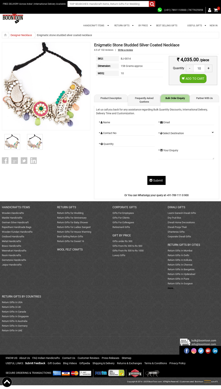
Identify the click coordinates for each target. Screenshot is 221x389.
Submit (156, 180)
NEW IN (214, 25)
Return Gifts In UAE (12, 330)
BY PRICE (142, 25)
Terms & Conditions (155, 363)
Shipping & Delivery (104, 363)
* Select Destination (171, 133)
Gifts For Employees (123, 213)
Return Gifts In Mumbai (180, 250)
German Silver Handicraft (15, 222)
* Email (164, 122)
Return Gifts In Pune (178, 278)
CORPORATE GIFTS (124, 207)
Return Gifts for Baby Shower (72, 222)
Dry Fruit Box (174, 217)
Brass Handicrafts (11, 245)
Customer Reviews (88, 357)
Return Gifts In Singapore (15, 316)
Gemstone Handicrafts (14, 260)
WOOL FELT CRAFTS (70, 249)
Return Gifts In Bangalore (181, 269)
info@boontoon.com (204, 344)
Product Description (111, 98)
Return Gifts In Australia (14, 321)
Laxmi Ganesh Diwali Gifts (182, 213)
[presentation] (127, 168)
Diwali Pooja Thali (177, 227)
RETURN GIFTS (121, 25)
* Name (104, 122)
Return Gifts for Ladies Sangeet (74, 227)
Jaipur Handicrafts (12, 264)
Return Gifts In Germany (15, 325)
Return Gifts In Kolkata (180, 260)
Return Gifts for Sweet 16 (70, 241)
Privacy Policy (177, 363)
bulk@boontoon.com (203, 340)
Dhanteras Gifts (176, 231)
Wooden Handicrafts (13, 213)
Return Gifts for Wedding (70, 213)
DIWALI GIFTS (176, 207)
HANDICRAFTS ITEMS (16, 207)
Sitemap (126, 357)
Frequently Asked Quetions (144, 100)
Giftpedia (84, 363)
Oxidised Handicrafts (13, 236)
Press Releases (110, 357)
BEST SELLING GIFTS (166, 25)
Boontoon (199, 382)
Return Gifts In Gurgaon (180, 283)
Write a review (125, 49)
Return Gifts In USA (12, 302)
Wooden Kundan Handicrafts (17, 231)
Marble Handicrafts (12, 217)
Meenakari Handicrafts (14, 250)
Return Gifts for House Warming (74, 231)
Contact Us (68, 357)
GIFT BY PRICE (121, 235)
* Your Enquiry (168, 150)
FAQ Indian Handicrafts (46, 357)
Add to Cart (193, 78)
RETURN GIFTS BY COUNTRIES (21, 296)
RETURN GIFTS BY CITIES (184, 245)
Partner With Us (204, 98)
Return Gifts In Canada (14, 311)
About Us (24, 357)
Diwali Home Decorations (181, 222)
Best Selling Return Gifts (70, 236)
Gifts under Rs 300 (122, 241)
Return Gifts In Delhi (178, 255)
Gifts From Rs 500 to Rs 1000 (128, 250)
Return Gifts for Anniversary (71, 217)
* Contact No (107, 133)
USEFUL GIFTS (194, 25)
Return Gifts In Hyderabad (181, 274)
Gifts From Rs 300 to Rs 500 (127, 245)
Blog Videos (70, 363)
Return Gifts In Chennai (180, 264)
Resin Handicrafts (11, 255)
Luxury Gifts (118, 255)
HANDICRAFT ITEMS (93, 25)
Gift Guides (54, 363)
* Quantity (106, 143)
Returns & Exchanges (129, 363)
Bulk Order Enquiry (175, 98)
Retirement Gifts (121, 227)
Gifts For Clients (121, 217)
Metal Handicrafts (11, 241)
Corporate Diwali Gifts (179, 236)
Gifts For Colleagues (123, 222)
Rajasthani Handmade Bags (16, 227)
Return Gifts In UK (11, 307)
